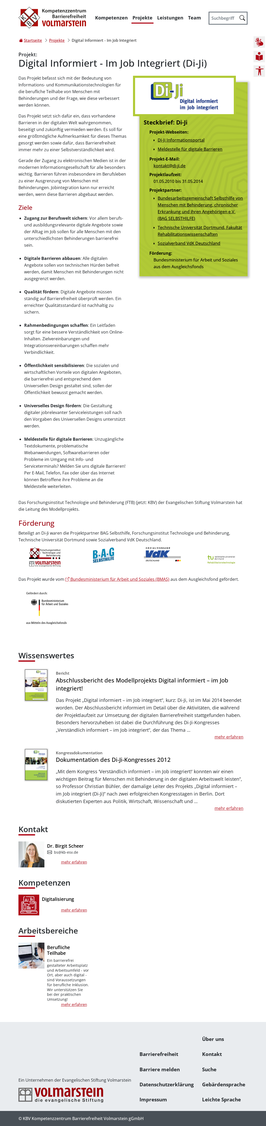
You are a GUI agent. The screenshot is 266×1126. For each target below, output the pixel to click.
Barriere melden (159, 1069)
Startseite (33, 40)
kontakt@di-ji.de (169, 166)
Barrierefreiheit (158, 1054)
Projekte (142, 18)
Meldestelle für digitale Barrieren (190, 149)
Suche (209, 1069)
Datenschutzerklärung (166, 1084)
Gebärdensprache (223, 1084)
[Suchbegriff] (228, 18)
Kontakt (212, 1054)
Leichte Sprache (221, 1099)
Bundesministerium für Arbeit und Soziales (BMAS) (117, 579)
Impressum (153, 1099)
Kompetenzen (111, 18)
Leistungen (170, 18)
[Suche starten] (242, 17)
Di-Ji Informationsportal (181, 140)
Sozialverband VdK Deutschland (189, 243)
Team (194, 18)
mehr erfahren (229, 737)
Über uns (213, 1038)
